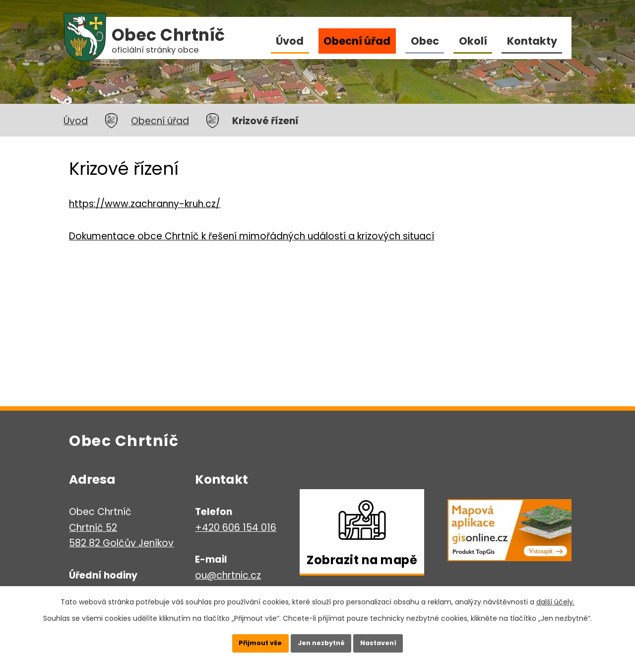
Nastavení (392, 640)
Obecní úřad (356, 41)
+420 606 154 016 (235, 527)
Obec (425, 41)
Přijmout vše (246, 640)
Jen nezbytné (321, 640)
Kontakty (532, 41)
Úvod (290, 41)
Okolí (473, 41)
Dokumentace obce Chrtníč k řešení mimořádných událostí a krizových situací (251, 236)
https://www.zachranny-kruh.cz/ (144, 204)
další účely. (555, 595)
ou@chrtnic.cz (228, 575)
